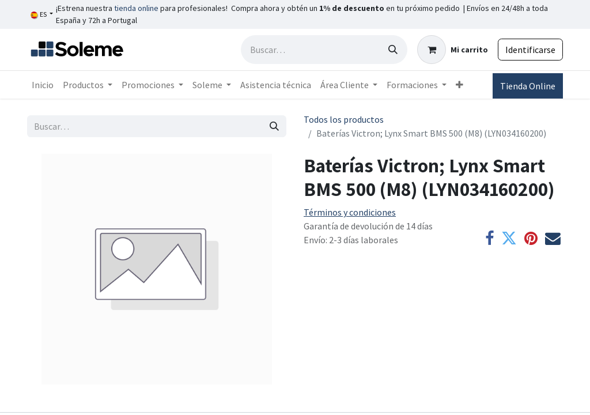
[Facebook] (489, 239)
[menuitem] (42, 84)
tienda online (136, 8)
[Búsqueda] (393, 49)
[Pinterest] (531, 239)
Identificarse (530, 49)
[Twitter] (509, 239)
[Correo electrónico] (553, 239)
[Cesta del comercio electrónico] (453, 49)
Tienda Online (527, 86)
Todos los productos (344, 119)
